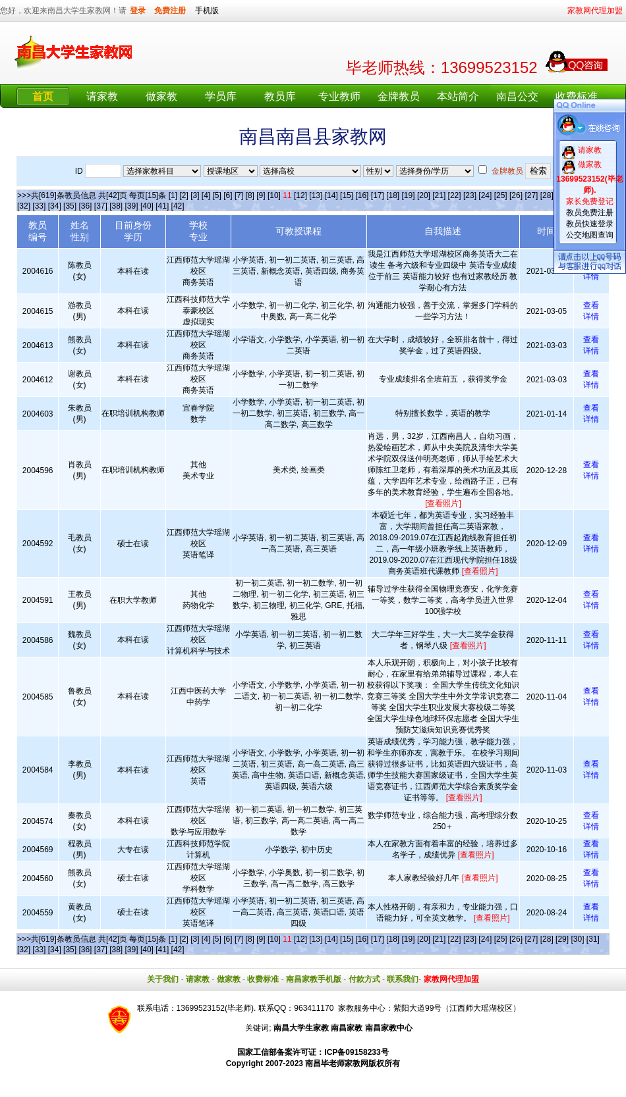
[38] (116, 206)
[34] (54, 206)
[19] (408, 195)
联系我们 (402, 979)
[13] (315, 195)
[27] (531, 195)
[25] (500, 195)
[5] (217, 195)
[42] (178, 206)
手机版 (207, 10)
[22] (454, 195)
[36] (85, 206)
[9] (260, 195)
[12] (300, 195)
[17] (377, 195)
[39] (131, 206)
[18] (392, 195)
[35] (69, 206)
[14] (331, 195)
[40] (147, 206)
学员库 (221, 96)
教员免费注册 (589, 212)
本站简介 (458, 96)
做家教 (161, 96)
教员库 (280, 96)
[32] (23, 206)
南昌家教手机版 (313, 979)
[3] (194, 195)
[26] (516, 195)
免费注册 (170, 10)
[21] (438, 195)
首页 (42, 96)
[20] (423, 195)
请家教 (102, 96)
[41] (162, 206)
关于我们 (163, 979)
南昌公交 (517, 96)
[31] (593, 939)
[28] (547, 195)
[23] (469, 195)
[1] (173, 195)
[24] (485, 195)
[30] (577, 939)
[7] (239, 195)
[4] (206, 195)
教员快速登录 (589, 223)
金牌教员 (399, 96)
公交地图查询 (589, 235)
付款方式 (364, 979)
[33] (38, 206)
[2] (183, 195)
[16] (361, 195)
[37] (100, 206)
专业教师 (339, 96)
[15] (346, 195)
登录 (138, 10)
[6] (227, 195)
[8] (250, 195)
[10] (274, 195)
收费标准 (576, 96)
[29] (562, 939)
